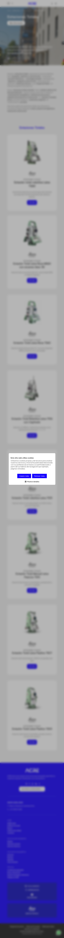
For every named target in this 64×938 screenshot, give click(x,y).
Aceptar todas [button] (24, 476)
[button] (32, 481)
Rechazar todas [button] (39, 476)
